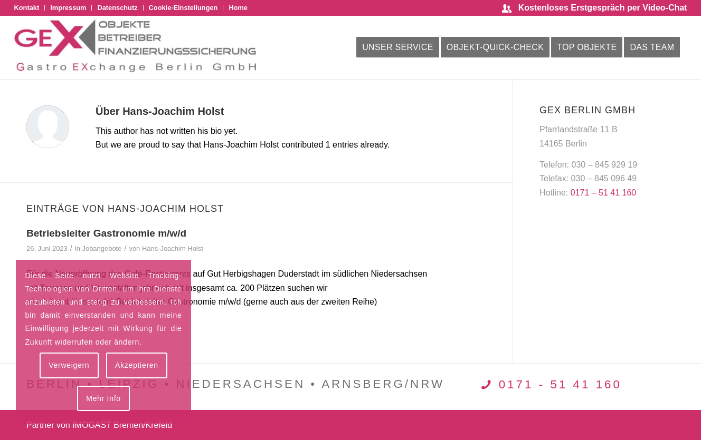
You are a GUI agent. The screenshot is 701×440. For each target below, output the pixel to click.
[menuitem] (29, 8)
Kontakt (27, 8)
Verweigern (69, 365)
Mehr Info (103, 398)
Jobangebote (101, 248)
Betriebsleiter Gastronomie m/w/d (106, 233)
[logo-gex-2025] (135, 47)
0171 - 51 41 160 (560, 384)
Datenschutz (117, 8)
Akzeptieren (136, 365)
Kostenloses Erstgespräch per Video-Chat (602, 7)
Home (238, 8)
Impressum (68, 8)
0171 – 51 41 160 (604, 192)
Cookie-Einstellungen (183, 8)
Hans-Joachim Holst (172, 248)
